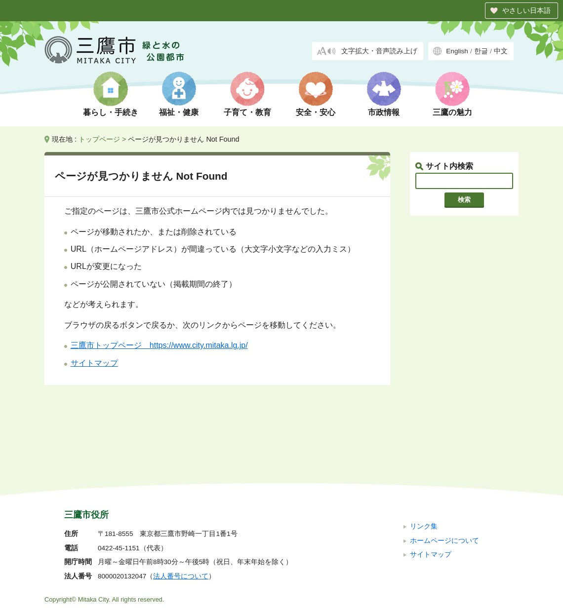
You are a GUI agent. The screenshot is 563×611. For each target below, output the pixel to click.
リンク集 (424, 460)
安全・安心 (315, 112)
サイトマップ (94, 363)
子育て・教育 (247, 112)
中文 (501, 51)
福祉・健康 (179, 112)
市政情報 (384, 112)
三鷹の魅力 (452, 112)
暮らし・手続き (110, 112)
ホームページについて (444, 474)
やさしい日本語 (526, 10)
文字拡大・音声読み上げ (379, 51)
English (457, 51)
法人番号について (180, 510)
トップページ (99, 139)
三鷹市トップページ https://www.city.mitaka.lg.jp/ (159, 345)
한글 (481, 51)
